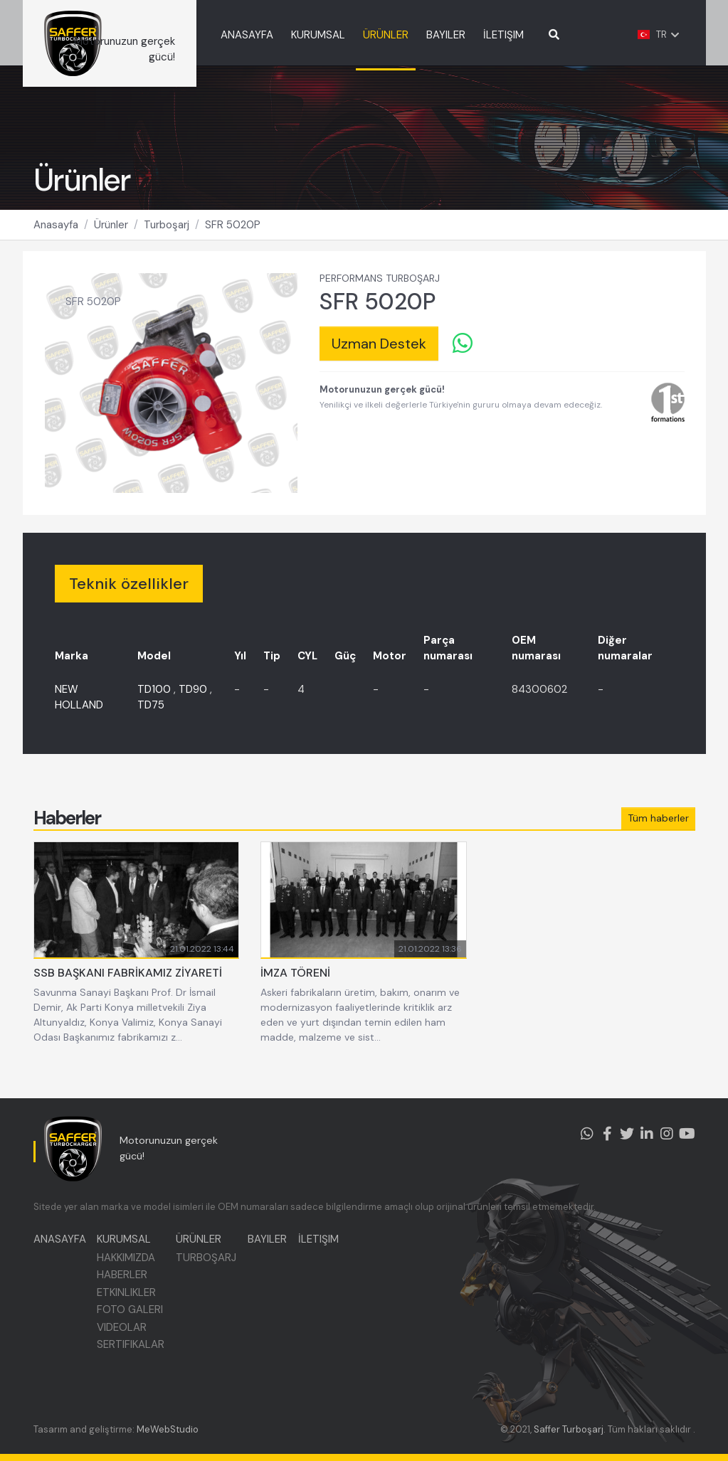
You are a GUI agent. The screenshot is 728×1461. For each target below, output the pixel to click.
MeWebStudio (168, 1429)
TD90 (193, 707)
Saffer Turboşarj (568, 1429)
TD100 (154, 707)
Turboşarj (166, 242)
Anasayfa (55, 242)
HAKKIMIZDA (129, 1267)
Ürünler (111, 242)
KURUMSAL (358, 35)
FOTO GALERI (133, 1319)
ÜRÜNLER (425, 35)
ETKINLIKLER (129, 1302)
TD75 (150, 723)
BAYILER (485, 35)
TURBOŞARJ (212, 1267)
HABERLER (125, 1284)
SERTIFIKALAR (134, 1354)
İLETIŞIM (543, 35)
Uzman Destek (379, 361)
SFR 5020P (232, 242)
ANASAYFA (286, 35)
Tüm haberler (658, 835)
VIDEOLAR (125, 1336)
